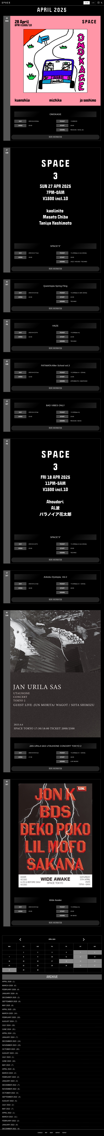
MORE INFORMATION (55, 137)
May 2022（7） (8, 1109)
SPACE (6, 3)
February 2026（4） (11, 989)
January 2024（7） (10, 1037)
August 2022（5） (10, 1101)
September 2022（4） (12, 1097)
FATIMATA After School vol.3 (55, 365)
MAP (46, 1132)
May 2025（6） (8, 1005)
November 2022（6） (11, 1089)
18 (66, 961)
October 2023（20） (11, 1049)
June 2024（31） (9, 1029)
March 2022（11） (10, 1117)
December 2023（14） (12, 1041)
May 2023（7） (8, 1065)
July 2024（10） (9, 1025)
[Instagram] (98, 3)
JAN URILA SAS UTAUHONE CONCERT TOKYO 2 (55, 746)
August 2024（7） (10, 1021)
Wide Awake (55, 900)
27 (94, 965)
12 (80, 956)
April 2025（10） (9, 1009)
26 (80, 965)
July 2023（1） (8, 1057)
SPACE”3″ (55, 537)
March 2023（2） (9, 1073)
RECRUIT (64, 1132)
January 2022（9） (10, 1125)
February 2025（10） (11, 1017)
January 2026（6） (10, 993)
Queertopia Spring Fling (55, 286)
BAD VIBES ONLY (55, 405)
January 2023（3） (10, 1081)
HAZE (55, 325)
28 (9, 970)
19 (80, 961)
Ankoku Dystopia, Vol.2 (55, 577)
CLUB (86, 3)
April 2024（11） (9, 1033)
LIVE (93, 3)
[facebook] (101, 3)
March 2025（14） (10, 1013)
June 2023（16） (9, 1061)
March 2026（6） (9, 985)
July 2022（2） (8, 1105)
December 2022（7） (11, 1085)
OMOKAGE (55, 114)
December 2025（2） (11, 997)
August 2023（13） (10, 1053)
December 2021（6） (11, 1129)
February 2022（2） (11, 1121)
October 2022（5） (10, 1093)
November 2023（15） (12, 1045)
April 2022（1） (9, 1113)
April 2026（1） (9, 981)
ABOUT (51, 1132)
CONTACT (57, 1132)
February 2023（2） (11, 1077)
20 (94, 961)
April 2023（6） (9, 1069)
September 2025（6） (12, 1001)
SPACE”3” (55, 246)
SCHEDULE (40, 1132)
